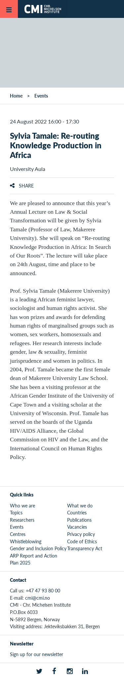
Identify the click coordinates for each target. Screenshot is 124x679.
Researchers (22, 519)
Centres (17, 534)
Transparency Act (84, 548)
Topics (16, 512)
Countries (77, 512)
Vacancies (77, 526)
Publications (79, 519)
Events (41, 95)
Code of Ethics (82, 541)
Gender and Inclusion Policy (38, 548)
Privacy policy (81, 534)
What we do (80, 505)
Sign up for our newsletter (36, 654)
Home (16, 95)
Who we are (22, 505)
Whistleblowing (25, 541)
